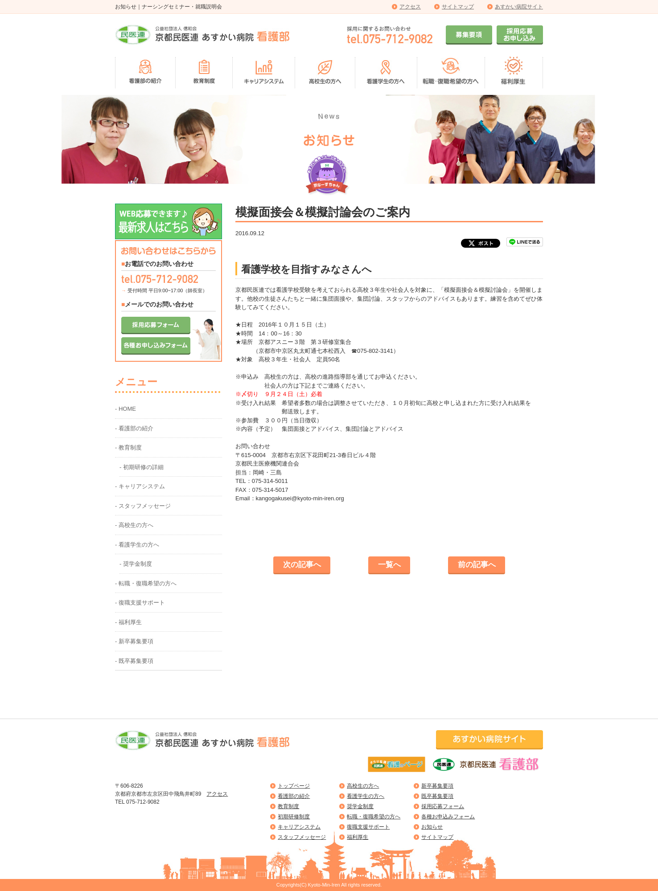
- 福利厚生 (128, 622)
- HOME (125, 408)
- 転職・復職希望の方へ (146, 583)
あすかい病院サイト (519, 7)
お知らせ (432, 827)
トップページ (294, 786)
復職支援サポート (368, 827)
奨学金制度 (360, 806)
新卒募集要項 (437, 786)
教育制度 (288, 806)
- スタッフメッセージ (143, 506)
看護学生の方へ (365, 796)
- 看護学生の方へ (137, 544)
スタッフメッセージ (302, 837)
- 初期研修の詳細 (141, 467)
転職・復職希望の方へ (373, 816)
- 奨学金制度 (135, 563)
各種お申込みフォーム (448, 816)
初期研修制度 (294, 816)
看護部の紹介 (294, 796)
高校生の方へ (363, 786)
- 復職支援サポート (140, 602)
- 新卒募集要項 (134, 641)
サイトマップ (458, 7)
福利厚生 (357, 837)
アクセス (410, 7)
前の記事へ (477, 564)
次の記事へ (302, 564)
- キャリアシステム (140, 486)
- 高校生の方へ (134, 525)
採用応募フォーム (442, 806)
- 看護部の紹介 (134, 428)
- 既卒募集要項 (134, 661)
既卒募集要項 (437, 796)
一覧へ (389, 564)
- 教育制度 (128, 447)
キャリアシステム (299, 827)
